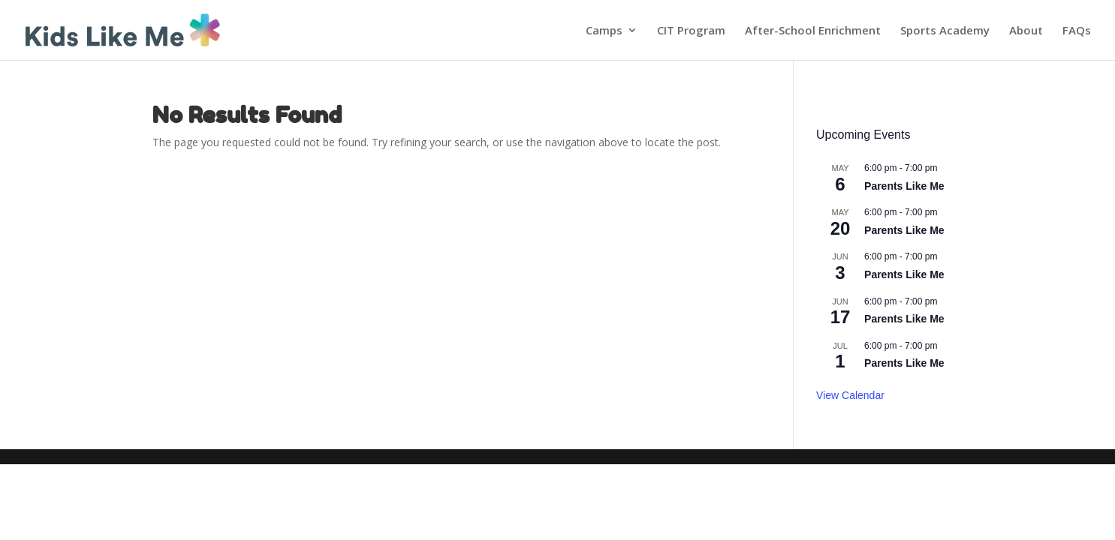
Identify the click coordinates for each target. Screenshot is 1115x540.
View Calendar (850, 395)
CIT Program (691, 31)
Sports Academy (945, 31)
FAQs (1076, 31)
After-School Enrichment (813, 31)
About (1026, 31)
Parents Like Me (904, 186)
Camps (604, 31)
